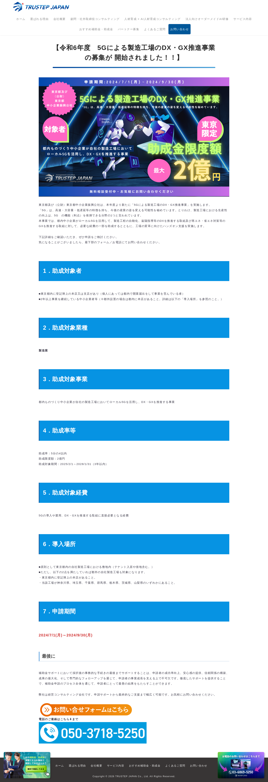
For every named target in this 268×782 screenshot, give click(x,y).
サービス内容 (242, 19)
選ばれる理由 (39, 19)
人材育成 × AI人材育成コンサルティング (152, 19)
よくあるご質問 (155, 29)
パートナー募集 (128, 29)
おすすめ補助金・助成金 (96, 29)
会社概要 (59, 19)
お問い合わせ (179, 29)
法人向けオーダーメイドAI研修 (207, 19)
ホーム (20, 19)
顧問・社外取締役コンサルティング (95, 19)
